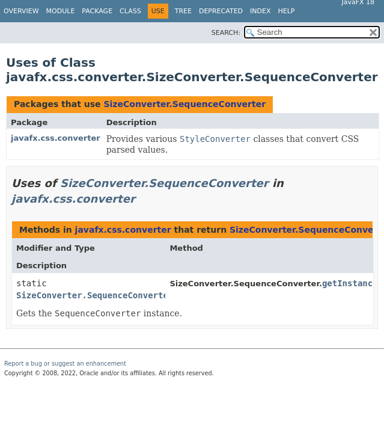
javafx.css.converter (55, 138)
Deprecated (221, 11)
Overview (21, 11)
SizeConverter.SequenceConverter (184, 104)
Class (130, 11)
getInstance (350, 283)
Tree (183, 11)
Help (286, 11)
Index (260, 11)
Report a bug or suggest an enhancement (65, 363)
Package (97, 11)
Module (60, 11)
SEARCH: (226, 33)
